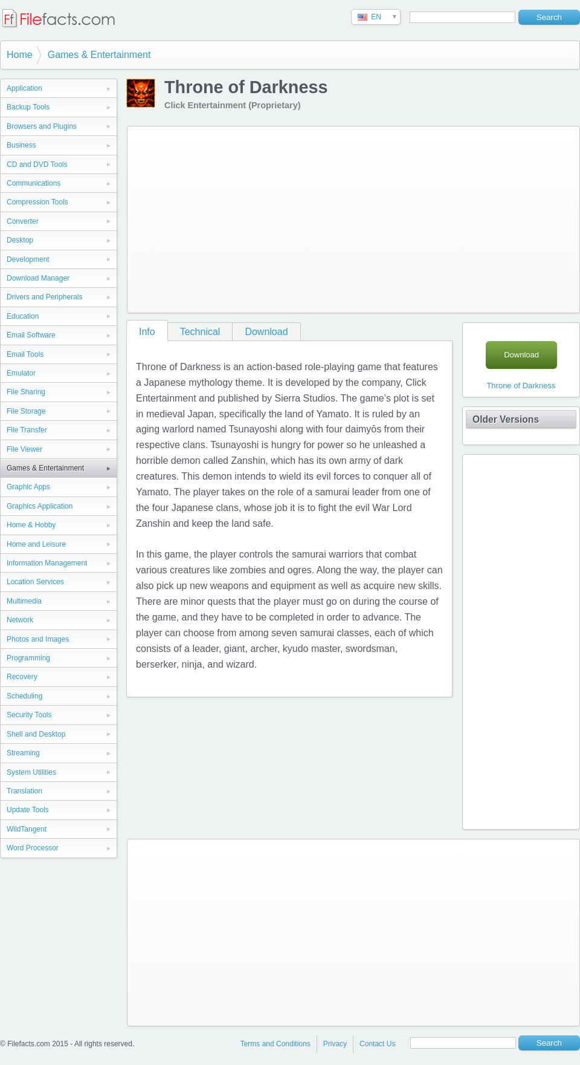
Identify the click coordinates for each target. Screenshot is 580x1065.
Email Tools (25, 354)
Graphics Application (39, 506)
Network (20, 620)
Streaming (23, 753)
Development (28, 259)
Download (266, 332)
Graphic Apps (28, 487)
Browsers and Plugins (42, 126)
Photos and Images (38, 639)
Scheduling (24, 696)
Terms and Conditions (275, 1044)
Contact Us (377, 1044)
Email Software (31, 335)
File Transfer (27, 430)
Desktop (20, 240)
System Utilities (31, 772)
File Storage (26, 411)
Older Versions (505, 419)
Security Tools (29, 715)
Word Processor (33, 848)
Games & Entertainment (99, 55)
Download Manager (38, 278)
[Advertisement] (284, 217)
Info (147, 332)
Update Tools (28, 810)
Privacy (335, 1044)
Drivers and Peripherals (44, 297)
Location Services (35, 582)
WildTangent (27, 829)
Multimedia (24, 601)
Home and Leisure (36, 544)
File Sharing (26, 392)
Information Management (47, 563)
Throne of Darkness (520, 385)
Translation (24, 791)
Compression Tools (37, 202)
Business (21, 145)
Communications (33, 183)
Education (23, 316)
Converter (23, 221)
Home (20, 55)
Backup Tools (28, 107)
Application (24, 88)
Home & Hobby (31, 525)
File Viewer (24, 449)
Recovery (22, 677)
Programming (28, 658)
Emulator (21, 373)
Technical (200, 332)
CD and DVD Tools (37, 164)
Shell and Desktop (36, 734)
